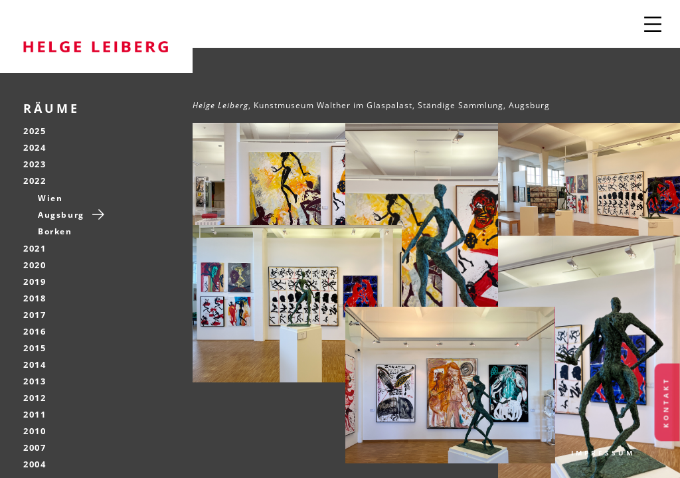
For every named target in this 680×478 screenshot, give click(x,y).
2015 (34, 348)
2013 (34, 381)
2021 (34, 248)
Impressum (603, 452)
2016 (34, 331)
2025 (34, 131)
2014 (34, 364)
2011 (34, 414)
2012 (34, 398)
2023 (34, 164)
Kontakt (666, 402)
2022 (34, 181)
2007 (34, 447)
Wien (50, 198)
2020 (34, 265)
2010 (34, 431)
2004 (34, 464)
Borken (55, 231)
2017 (34, 315)
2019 (34, 281)
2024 (34, 147)
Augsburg (61, 214)
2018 (34, 298)
